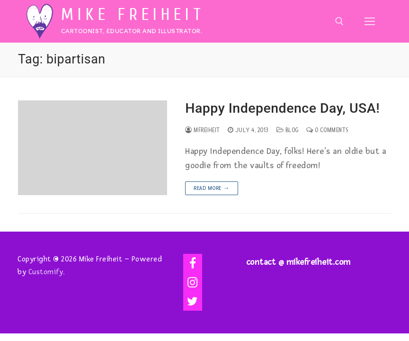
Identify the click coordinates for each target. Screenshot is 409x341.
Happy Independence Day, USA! (282, 108)
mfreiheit (202, 130)
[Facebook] (192, 263)
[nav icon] (369, 21)
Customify (45, 272)
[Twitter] (192, 301)
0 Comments (327, 130)
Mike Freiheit (133, 14)
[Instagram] (192, 282)
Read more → (212, 188)
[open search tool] (339, 21)
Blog (287, 130)
